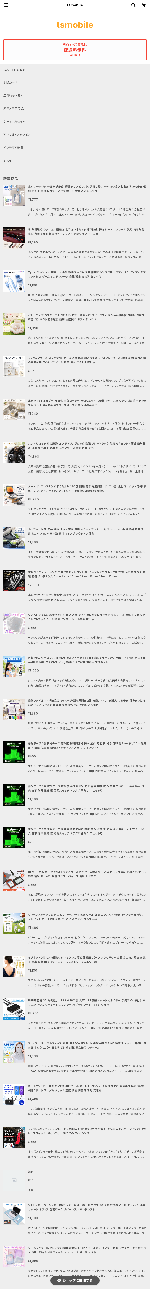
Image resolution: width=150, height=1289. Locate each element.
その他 (7, 161)
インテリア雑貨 (13, 147)
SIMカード (10, 82)
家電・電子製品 (13, 108)
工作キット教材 (13, 95)
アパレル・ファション (16, 134)
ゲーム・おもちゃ (14, 121)
